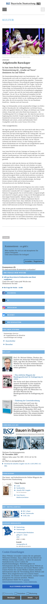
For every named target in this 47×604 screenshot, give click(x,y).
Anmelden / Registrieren (34, 261)
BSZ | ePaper (26, 511)
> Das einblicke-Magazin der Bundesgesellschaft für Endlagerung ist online (28, 377)
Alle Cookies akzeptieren (21, 586)
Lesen (18, 486)
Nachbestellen (20, 488)
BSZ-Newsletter (14, 322)
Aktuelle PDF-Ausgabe (23, 490)
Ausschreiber (10, 341)
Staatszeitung (20, 527)
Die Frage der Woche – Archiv (13, 287)
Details (32, 598)
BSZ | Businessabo (28, 513)
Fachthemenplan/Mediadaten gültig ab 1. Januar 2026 (23, 536)
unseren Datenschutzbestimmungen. (15, 581)
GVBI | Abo (26, 516)
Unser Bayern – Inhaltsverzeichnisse (22, 496)
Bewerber (9, 344)
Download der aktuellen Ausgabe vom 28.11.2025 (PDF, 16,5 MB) (22, 465)
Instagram (12, 307)
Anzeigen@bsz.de (21, 544)
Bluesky (11, 315)
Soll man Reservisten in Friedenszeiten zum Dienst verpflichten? (20, 278)
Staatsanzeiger (20, 529)
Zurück (5, 237)
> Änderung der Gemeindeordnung (27, 401)
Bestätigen (11, 598)
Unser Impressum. (30, 582)
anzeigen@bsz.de (17, 461)
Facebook (11, 293)
